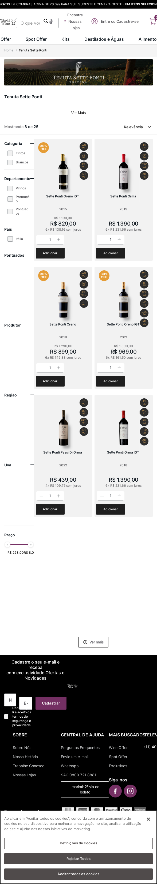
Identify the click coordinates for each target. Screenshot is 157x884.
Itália (19, 239)
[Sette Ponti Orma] (124, 200)
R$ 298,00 (15, 552)
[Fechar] (148, 819)
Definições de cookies (78, 843)
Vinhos (21, 188)
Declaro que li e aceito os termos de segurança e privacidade (21, 716)
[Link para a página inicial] (9, 50)
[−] (42, 239)
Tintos (20, 153)
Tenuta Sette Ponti (33, 50)
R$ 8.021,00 (33, 552)
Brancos (22, 162)
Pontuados (22, 211)
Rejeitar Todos (78, 858)
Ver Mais (78, 113)
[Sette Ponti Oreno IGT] (63, 200)
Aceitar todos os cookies (78, 874)
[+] (58, 239)
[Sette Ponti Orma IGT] (124, 456)
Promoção (23, 199)
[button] (50, 20)
